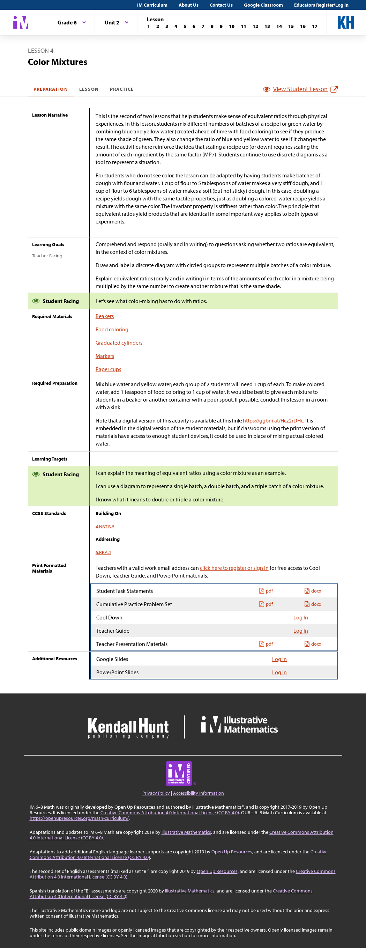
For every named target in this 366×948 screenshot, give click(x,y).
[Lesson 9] (221, 26)
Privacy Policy (156, 793)
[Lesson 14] (279, 26)
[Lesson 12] (255, 26)
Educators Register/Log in (321, 5)
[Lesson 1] (148, 26)
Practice (122, 89)
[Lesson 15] (291, 26)
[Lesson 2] (157, 26)
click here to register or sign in (234, 567)
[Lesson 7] (203, 26)
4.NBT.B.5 (105, 526)
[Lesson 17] (315, 26)
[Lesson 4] (175, 26)
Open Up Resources (231, 851)
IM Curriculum (152, 5)
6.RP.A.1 (103, 552)
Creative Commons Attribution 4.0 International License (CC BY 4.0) (169, 812)
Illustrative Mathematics (186, 832)
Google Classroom (263, 5)
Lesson (89, 89)
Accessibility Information (198, 793)
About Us (189, 5)
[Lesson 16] (303, 26)
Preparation (50, 89)
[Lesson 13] (267, 26)
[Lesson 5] (184, 26)
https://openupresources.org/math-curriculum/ (79, 818)
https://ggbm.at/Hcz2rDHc (273, 420)
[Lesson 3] (166, 26)
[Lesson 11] (243, 26)
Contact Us (221, 5)
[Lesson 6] (194, 26)
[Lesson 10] (232, 26)
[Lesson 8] (212, 26)
